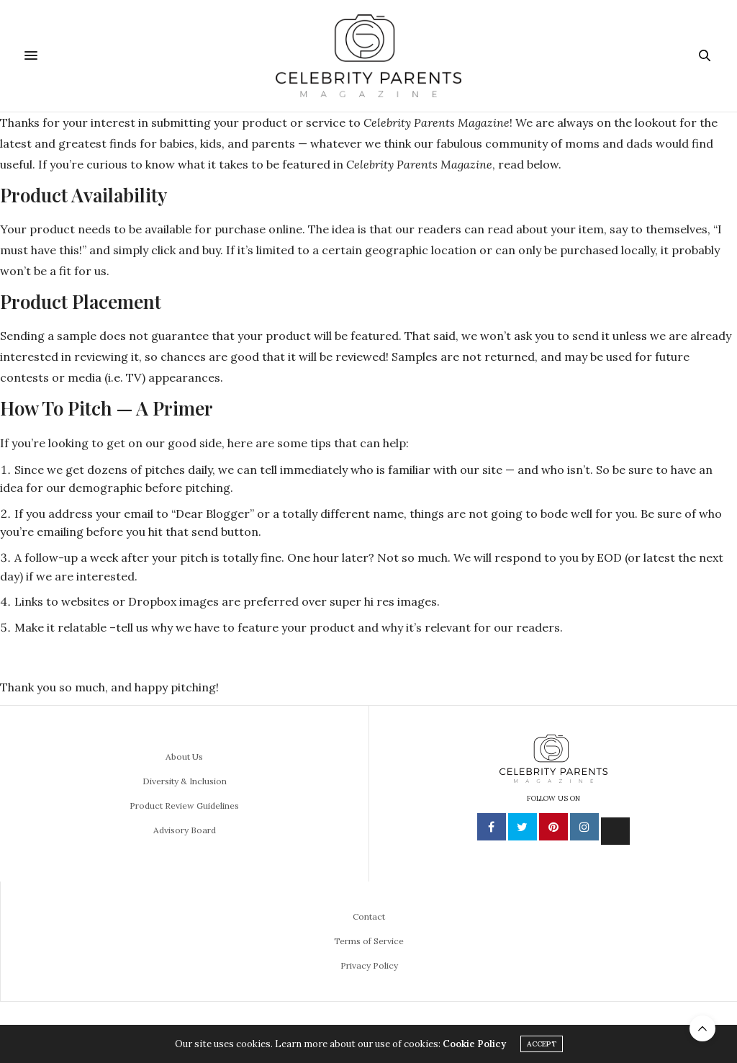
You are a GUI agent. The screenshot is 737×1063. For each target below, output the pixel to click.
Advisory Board (184, 830)
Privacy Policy (369, 965)
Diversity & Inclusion (185, 781)
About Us (184, 756)
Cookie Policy (474, 1044)
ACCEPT (541, 1044)
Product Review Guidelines (184, 805)
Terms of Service (369, 941)
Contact (369, 916)
